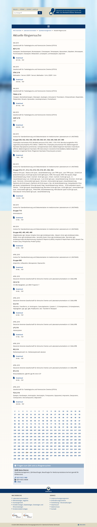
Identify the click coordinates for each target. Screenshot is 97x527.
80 (63, 424)
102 (15, 430)
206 (23, 449)
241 (27, 455)
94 (51, 427)
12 (63, 411)
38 (31, 417)
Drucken (81, 525)
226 (35, 452)
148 (63, 436)
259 (31, 459)
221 (15, 452)
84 (79, 424)
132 (67, 433)
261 (39, 459)
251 (67, 455)
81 (67, 424)
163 (55, 440)
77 (51, 424)
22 (35, 414)
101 (79, 427)
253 (75, 455)
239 (19, 455)
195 (47, 446)
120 (19, 433)
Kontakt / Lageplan (32, 9)
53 (23, 421)
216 (63, 449)
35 (19, 417)
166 (67, 440)
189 (23, 446)
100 (75, 427)
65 (71, 421)
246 (47, 455)
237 (79, 452)
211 (43, 449)
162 (51, 440)
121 (23, 433)
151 (75, 436)
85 (15, 427)
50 (79, 417)
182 (63, 443)
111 (51, 430)
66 (75, 421)
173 (27, 443)
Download (19, 58)
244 (39, 455)
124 (35, 433)
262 (43, 459)
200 (67, 446)
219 (75, 449)
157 (31, 440)
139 (27, 436)
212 (47, 449)
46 (63, 417)
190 (27, 446)
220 (79, 449)
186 (79, 443)
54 (27, 421)
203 (79, 446)
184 (71, 443)
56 (35, 421)
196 (51, 446)
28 (59, 414)
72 (31, 424)
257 (23, 459)
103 (19, 430)
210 (39, 449)
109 (43, 430)
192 (35, 446)
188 (19, 446)
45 (59, 417)
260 (35, 459)
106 (31, 430)
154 (19, 440)
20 (27, 414)
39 (35, 417)
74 (39, 424)
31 (71, 414)
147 (59, 436)
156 (27, 440)
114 (63, 430)
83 (75, 424)
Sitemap (22, 9)
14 (71, 411)
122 (27, 433)
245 (43, 455)
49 (75, 417)
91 (39, 427)
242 (31, 455)
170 (15, 443)
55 (31, 421)
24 (43, 414)
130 (59, 433)
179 (51, 443)
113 (59, 430)
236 (75, 452)
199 (63, 446)
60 (51, 421)
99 (71, 427)
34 (15, 417)
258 (27, 459)
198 (59, 446)
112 (55, 430)
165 (63, 440)
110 (47, 430)
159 (39, 440)
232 (59, 452)
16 (79, 411)
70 (23, 424)
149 (67, 436)
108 (39, 430)
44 (55, 417)
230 (51, 452)
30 (67, 414)
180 (55, 443)
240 (23, 455)
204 (15, 449)
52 (19, 421)
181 (59, 443)
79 (59, 424)
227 (39, 452)
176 (39, 443)
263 (47, 459)
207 (27, 449)
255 (15, 459)
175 (35, 443)
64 (67, 421)
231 (55, 452)
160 (43, 440)
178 (47, 443)
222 (19, 452)
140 (31, 436)
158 (35, 440)
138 (23, 436)
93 (47, 427)
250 (63, 455)
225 (31, 452)
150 (71, 436)
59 (47, 421)
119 (15, 433)
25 (47, 414)
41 (43, 417)
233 (63, 452)
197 (55, 446)
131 (63, 433)
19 (23, 414)
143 (43, 436)
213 (51, 449)
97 (63, 427)
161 (47, 440)
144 (47, 436)
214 (55, 449)
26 (51, 414)
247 (51, 455)
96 (59, 427)
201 (71, 446)
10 (55, 411)
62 (59, 421)
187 (15, 446)
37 (27, 417)
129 (55, 433)
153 (15, 440)
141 (35, 436)
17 (15, 414)
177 (43, 443)
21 (31, 414)
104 (23, 430)
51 (15, 421)
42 (47, 417)
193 (39, 446)
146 (55, 436)
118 (79, 430)
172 (23, 443)
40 (39, 417)
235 (71, 452)
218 (71, 449)
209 (35, 449)
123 (31, 433)
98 (67, 427)
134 (75, 433)
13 (67, 411)
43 (51, 417)
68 (15, 424)
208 (31, 449)
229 (47, 452)
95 (55, 427)
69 (19, 424)
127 (47, 433)
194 (43, 446)
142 (39, 436)
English (15, 9)
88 (27, 427)
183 (67, 443)
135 (79, 433)
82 (71, 424)
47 (67, 417)
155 (23, 440)
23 (39, 414)
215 (59, 449)
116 (71, 430)
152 (79, 436)
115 (67, 430)
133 (71, 433)
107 (35, 430)
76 (47, 424)
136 (15, 436)
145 (51, 436)
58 (43, 421)
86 (19, 427)
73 (35, 424)
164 (59, 440)
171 (19, 443)
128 (51, 433)
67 (79, 421)
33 (79, 414)
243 (35, 455)
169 (79, 440)
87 (23, 427)
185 (75, 443)
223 (23, 452)
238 (15, 455)
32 (75, 414)
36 (23, 417)
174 (31, 443)
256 (19, 459)
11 (59, 411)
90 (35, 427)
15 (75, 411)
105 (27, 430)
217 (67, 449)
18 (19, 414)
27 (55, 414)
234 (67, 452)
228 (43, 452)
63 (63, 421)
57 (39, 421)
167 (71, 440)
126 (43, 433)
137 (19, 436)
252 (71, 455)
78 (55, 424)
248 (55, 455)
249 (59, 455)
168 (75, 440)
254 (79, 455)
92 (43, 427)
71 (27, 424)
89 (31, 427)
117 (75, 430)
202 (75, 446)
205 (19, 449)
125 (39, 433)
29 (63, 414)
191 (31, 446)
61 (55, 421)
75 (43, 424)
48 (71, 417)
